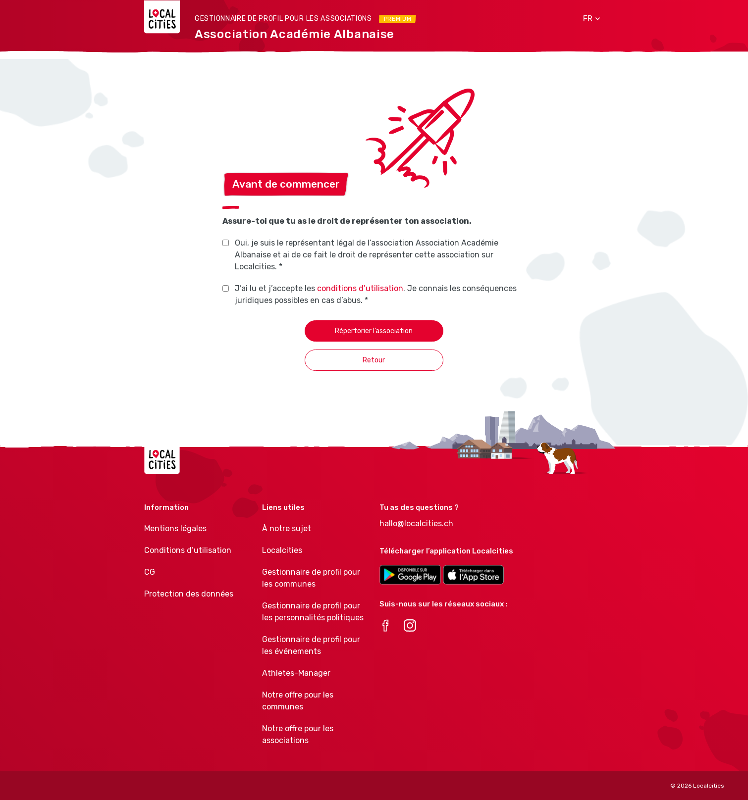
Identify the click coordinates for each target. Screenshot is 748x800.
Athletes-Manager (296, 673)
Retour (374, 360)
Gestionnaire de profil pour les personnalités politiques (313, 611)
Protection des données (188, 594)
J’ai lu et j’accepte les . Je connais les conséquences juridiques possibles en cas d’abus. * (376, 294)
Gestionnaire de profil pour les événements (311, 645)
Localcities (282, 550)
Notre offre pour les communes (297, 700)
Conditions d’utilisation (187, 550)
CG (149, 572)
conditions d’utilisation (360, 288)
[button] (588, 19)
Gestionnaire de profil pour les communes (311, 578)
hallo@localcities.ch (416, 523)
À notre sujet (286, 528)
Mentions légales (175, 528)
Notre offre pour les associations (297, 734)
